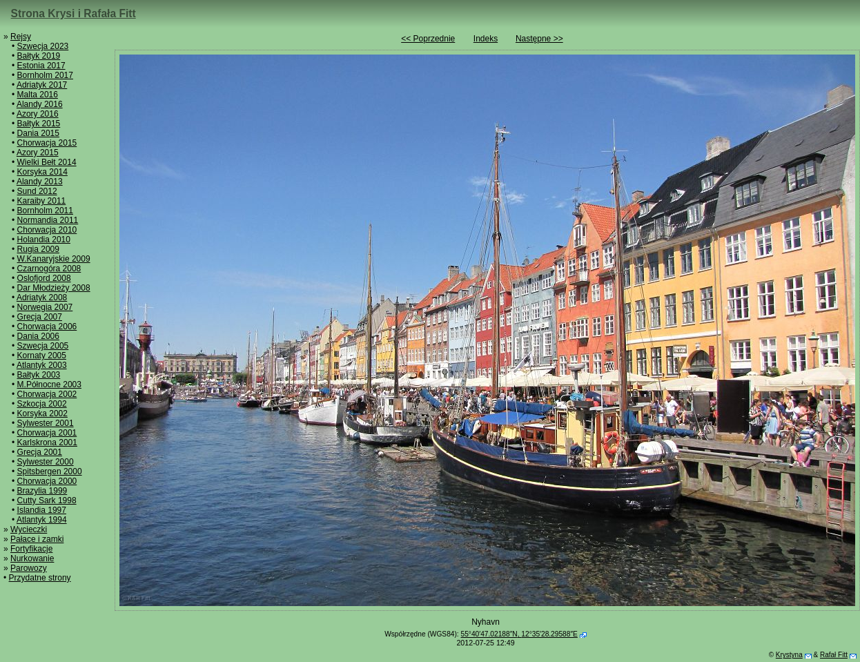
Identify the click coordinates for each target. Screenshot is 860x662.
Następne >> (539, 38)
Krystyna (789, 655)
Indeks (485, 38)
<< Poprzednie (428, 38)
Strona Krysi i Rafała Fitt (73, 13)
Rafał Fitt (834, 655)
